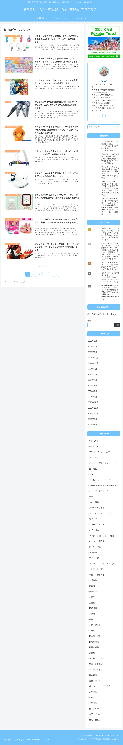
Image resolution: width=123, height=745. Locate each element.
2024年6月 (92, 369)
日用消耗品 (94, 647)
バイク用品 (94, 530)
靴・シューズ (95, 709)
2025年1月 (92, 352)
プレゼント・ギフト (97, 569)
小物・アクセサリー (97, 625)
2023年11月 (93, 408)
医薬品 (92, 603)
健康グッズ (94, 592)
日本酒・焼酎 (95, 636)
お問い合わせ (87, 735)
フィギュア (94, 558)
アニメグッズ (95, 458)
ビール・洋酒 (95, 547)
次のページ (42, 267)
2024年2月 (92, 391)
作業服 (92, 586)
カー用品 (93, 469)
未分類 (92, 653)
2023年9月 (92, 419)
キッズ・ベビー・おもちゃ (100, 480)
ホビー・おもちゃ (97, 575)
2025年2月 (92, 347)
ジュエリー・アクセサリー (100, 513)
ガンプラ (93, 474)
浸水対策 (93, 675)
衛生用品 (93, 692)
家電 (91, 619)
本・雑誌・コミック (97, 658)
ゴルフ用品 (94, 502)
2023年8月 (92, 425)
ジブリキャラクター (97, 508)
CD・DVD (93, 441)
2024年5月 (92, 374)
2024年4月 (92, 380)
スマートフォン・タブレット (101, 525)
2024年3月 (92, 385)
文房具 (92, 630)
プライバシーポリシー (101, 735)
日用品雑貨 (94, 642)
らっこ (104, 81)
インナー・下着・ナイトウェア (102, 463)
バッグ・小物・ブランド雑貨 (101, 536)
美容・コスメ (95, 681)
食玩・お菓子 (95, 720)
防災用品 (93, 703)
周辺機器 (93, 608)
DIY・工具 (93, 446)
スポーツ (93, 519)
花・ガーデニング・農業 (99, 686)
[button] (118, 126)
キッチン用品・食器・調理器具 (102, 485)
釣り (91, 697)
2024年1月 (92, 397)
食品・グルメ (95, 714)
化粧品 (92, 597)
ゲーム (92, 497)
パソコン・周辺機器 (97, 541)
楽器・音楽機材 (96, 664)
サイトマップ (115, 735)
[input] (103, 126)
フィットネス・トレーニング (101, 564)
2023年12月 (93, 402)
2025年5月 (92, 341)
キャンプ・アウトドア (98, 491)
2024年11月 (93, 358)
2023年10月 (93, 413)
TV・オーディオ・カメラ (100, 452)
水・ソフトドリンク (97, 670)
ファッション (95, 552)
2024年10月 (93, 363)
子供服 (92, 614)
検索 (89, 321)
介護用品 (93, 580)
